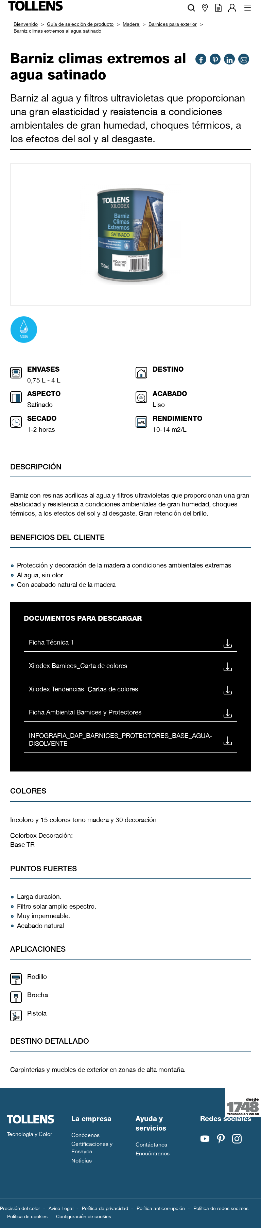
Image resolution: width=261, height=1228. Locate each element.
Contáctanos (151, 1144)
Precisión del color (20, 1208)
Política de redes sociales (220, 1208)
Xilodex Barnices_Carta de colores (130, 665)
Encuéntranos (153, 1153)
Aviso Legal (61, 1208)
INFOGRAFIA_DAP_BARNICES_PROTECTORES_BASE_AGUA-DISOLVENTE (130, 739)
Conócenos (85, 1135)
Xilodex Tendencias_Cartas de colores (130, 689)
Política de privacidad (105, 1208)
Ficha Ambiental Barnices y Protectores (130, 712)
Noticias (81, 1160)
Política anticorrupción (161, 1208)
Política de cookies (27, 1216)
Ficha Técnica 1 (130, 642)
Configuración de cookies (83, 1216)
